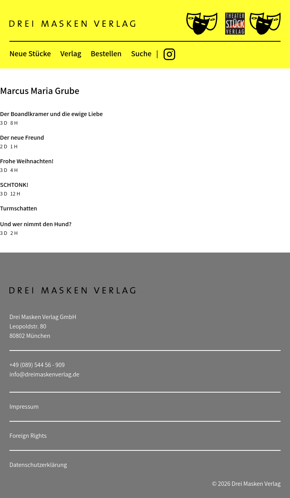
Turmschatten (18, 208)
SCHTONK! (14, 185)
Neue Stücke (30, 53)
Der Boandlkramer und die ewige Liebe (51, 114)
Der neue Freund (22, 137)
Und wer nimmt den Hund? (36, 224)
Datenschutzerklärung (38, 465)
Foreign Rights (28, 436)
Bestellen (106, 53)
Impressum (24, 406)
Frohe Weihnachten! (26, 161)
